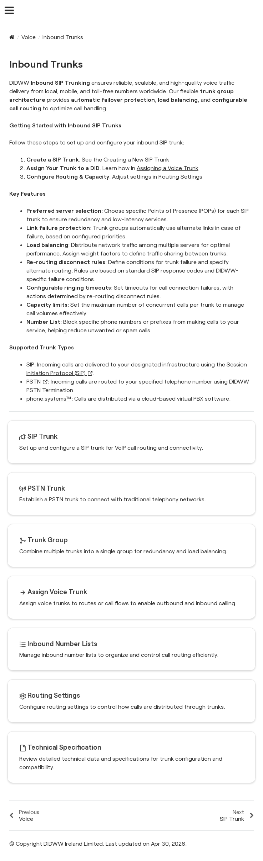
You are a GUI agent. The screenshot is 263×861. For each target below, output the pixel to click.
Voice (28, 36)
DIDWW (136, 10)
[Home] (12, 37)
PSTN (37, 381)
